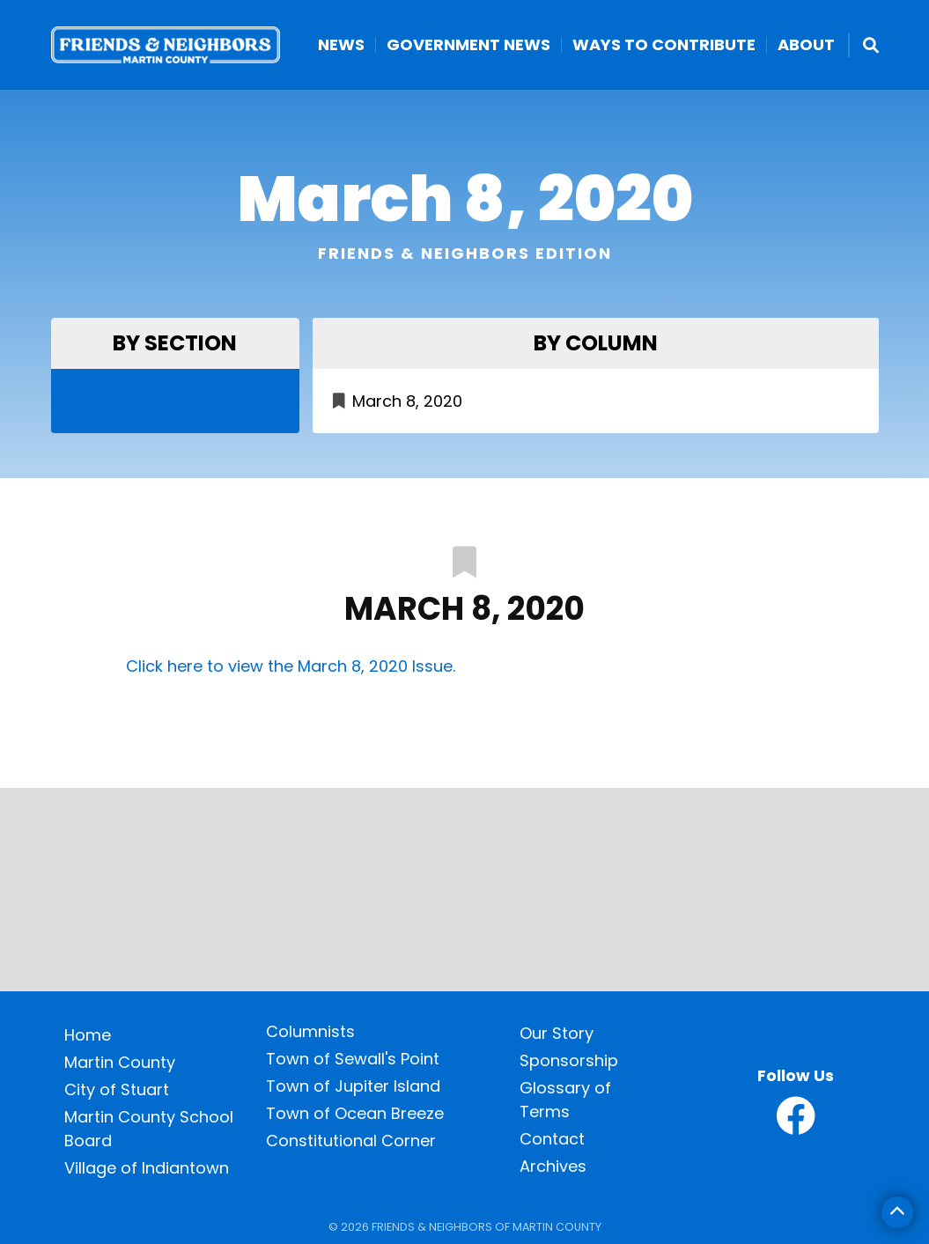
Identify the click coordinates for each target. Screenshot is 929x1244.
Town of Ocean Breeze (355, 1113)
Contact (552, 1139)
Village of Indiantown (146, 1168)
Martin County (119, 1062)
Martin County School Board (148, 1129)
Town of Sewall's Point (352, 1059)
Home (87, 1035)
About (806, 45)
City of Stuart (116, 1089)
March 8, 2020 (407, 401)
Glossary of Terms (565, 1100)
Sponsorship (569, 1060)
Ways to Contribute (664, 45)
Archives (553, 1166)
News (341, 45)
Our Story (557, 1033)
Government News (468, 45)
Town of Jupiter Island (353, 1086)
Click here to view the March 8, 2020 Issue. (290, 666)
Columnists (310, 1031)
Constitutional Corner (351, 1141)
